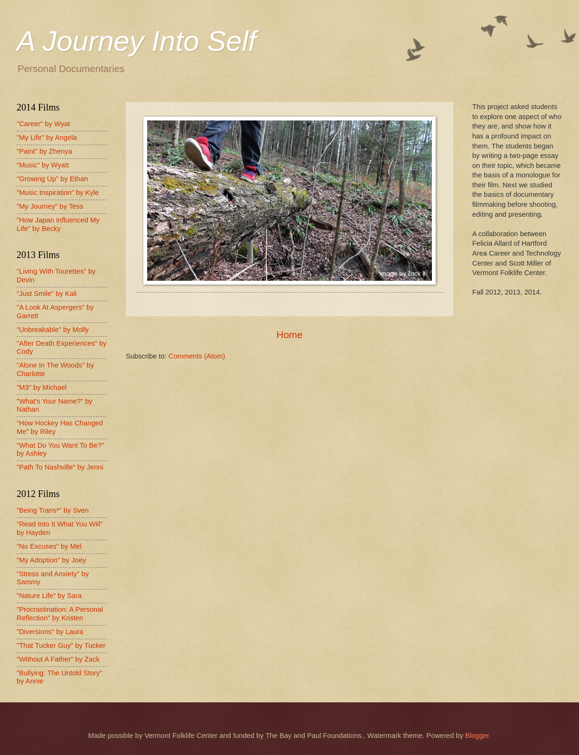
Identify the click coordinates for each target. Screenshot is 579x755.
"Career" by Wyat (43, 124)
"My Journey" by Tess (50, 206)
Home (290, 334)
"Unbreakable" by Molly (53, 329)
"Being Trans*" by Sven (53, 510)
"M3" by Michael (41, 387)
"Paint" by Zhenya (44, 151)
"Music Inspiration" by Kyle (58, 192)
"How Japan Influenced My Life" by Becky (58, 224)
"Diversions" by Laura (50, 631)
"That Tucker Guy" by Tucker (61, 645)
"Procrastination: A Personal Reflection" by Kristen (60, 614)
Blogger (477, 735)
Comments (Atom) (196, 356)
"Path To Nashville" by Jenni (60, 467)
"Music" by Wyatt (43, 165)
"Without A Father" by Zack (58, 659)
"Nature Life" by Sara (49, 595)
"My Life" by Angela (47, 137)
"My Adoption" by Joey (51, 560)
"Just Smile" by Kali (47, 293)
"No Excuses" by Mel (49, 546)
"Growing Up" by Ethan (52, 179)
